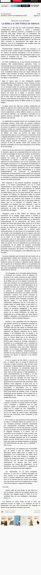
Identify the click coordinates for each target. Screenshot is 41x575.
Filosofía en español (10, 511)
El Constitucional (6, 14)
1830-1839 (37, 511)
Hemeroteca (37, 512)
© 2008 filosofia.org (10, 512)
